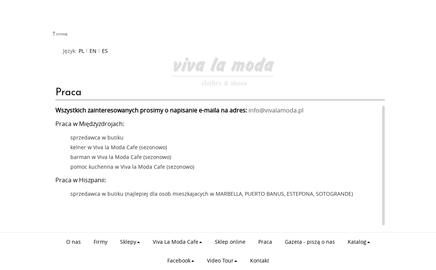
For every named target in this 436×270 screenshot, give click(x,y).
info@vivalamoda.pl (276, 110)
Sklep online (230, 241)
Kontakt (259, 260)
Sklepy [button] (130, 241)
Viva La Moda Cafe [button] (177, 241)
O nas (73, 241)
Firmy (100, 241)
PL (81, 50)
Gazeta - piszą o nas (310, 241)
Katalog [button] (359, 241)
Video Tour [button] (222, 260)
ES (105, 50)
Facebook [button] (180, 260)
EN (93, 50)
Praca (265, 241)
